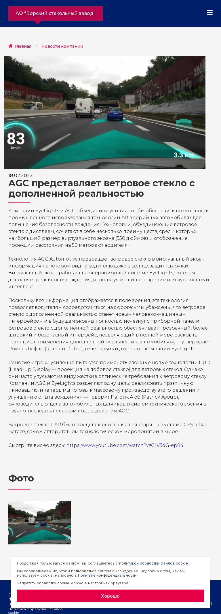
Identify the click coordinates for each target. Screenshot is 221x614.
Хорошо (110, 596)
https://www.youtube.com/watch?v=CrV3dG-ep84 (125, 445)
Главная (23, 46)
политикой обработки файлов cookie (153, 563)
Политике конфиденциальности (107, 575)
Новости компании (62, 46)
